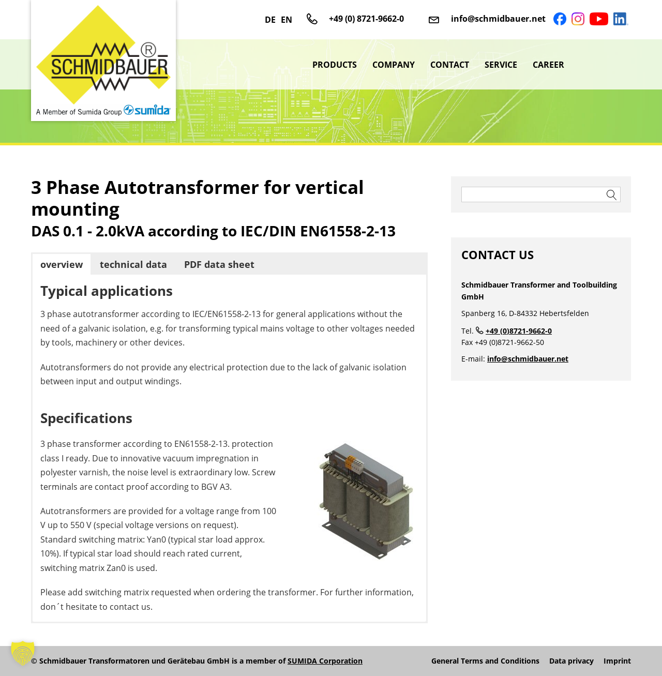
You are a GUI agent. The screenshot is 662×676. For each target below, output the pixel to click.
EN (286, 20)
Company (393, 64)
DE (270, 20)
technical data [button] (133, 264)
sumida (601, 64)
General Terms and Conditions (485, 661)
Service (501, 64)
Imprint (617, 661)
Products (334, 64)
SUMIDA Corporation (325, 661)
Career (548, 64)
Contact (449, 64)
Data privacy (571, 661)
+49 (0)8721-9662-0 (519, 331)
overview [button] (61, 264)
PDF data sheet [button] (219, 264)
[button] (23, 653)
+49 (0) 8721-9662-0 (366, 18)
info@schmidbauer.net (498, 18)
